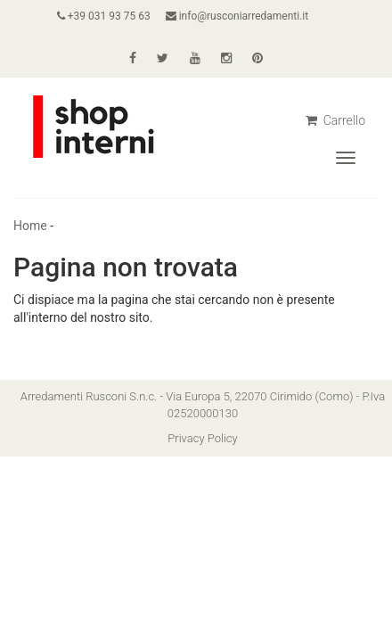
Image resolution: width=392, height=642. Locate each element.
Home (30, 225)
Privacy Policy (202, 438)
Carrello (335, 120)
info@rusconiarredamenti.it (237, 16)
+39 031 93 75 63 (104, 16)
